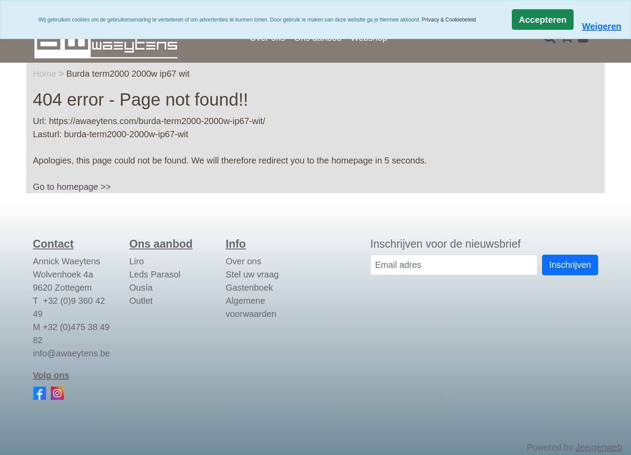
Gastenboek (249, 287)
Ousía (140, 287)
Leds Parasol (155, 274)
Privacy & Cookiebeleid (449, 20)
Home (46, 73)
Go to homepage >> (72, 187)
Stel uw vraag (252, 274)
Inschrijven (570, 265)
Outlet (140, 301)
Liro (136, 261)
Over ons (243, 261)
